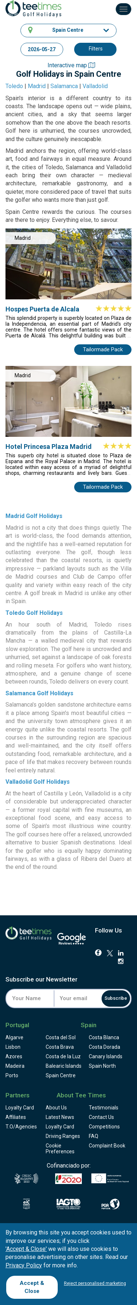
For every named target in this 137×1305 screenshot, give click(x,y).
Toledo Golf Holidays (34, 612)
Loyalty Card (19, 1108)
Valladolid (95, 86)
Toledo (14, 86)
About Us (56, 1108)
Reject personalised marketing (95, 1283)
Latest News (60, 1117)
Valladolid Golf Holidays (37, 781)
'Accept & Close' (26, 1248)
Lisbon (12, 1047)
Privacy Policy (23, 1265)
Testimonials (103, 1108)
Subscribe (115, 998)
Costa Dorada (104, 1047)
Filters (96, 49)
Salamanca (64, 86)
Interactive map (71, 65)
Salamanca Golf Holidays (39, 693)
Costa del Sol (61, 1037)
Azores (13, 1056)
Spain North (102, 1066)
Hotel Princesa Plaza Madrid (48, 446)
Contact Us (101, 1117)
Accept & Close (32, 1287)
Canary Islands (105, 1056)
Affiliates (15, 1117)
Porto (11, 1075)
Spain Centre (61, 1075)
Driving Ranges (63, 1136)
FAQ (93, 1136)
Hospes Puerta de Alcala (42, 309)
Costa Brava (60, 1047)
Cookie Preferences (60, 1148)
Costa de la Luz (63, 1056)
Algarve (14, 1037)
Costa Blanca (104, 1037)
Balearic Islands (63, 1066)
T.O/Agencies (21, 1127)
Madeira (14, 1066)
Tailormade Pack (103, 349)
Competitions (104, 1127)
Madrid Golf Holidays (33, 515)
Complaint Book (107, 1146)
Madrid (37, 86)
